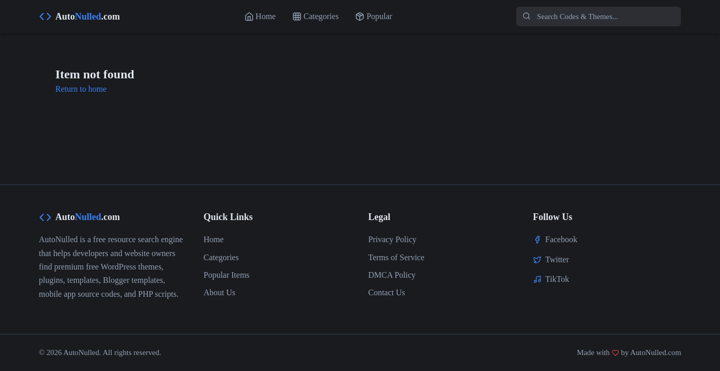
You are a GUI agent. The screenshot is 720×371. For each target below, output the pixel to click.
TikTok (557, 279)
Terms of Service (396, 257)
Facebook (561, 239)
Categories (221, 257)
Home (214, 239)
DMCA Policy (392, 275)
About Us (220, 292)
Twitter (557, 259)
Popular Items (227, 275)
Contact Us (387, 292)
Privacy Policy (392, 239)
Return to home (81, 89)
